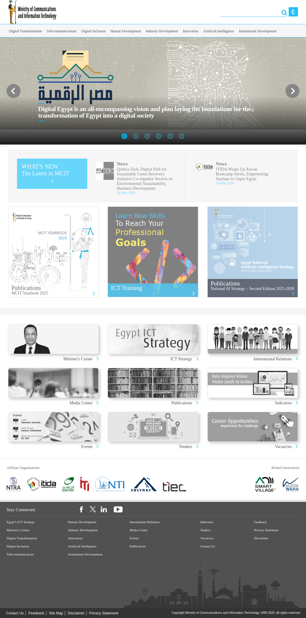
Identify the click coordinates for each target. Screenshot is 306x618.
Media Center (81, 403)
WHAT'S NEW (46, 170)
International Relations (273, 359)
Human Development (125, 31)
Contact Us (207, 546)
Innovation (190, 31)
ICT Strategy (181, 359)
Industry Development (162, 31)
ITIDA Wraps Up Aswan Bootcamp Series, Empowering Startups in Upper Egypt (242, 174)
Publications (182, 403)
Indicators (284, 403)
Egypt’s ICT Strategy (21, 522)
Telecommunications (61, 31)
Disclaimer (261, 538)
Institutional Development (257, 31)
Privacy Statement (266, 530)
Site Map (56, 613)
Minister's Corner (78, 359)
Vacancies (283, 446)
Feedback (260, 522)
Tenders (185, 446)
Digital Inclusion (93, 31)
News (122, 163)
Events (87, 446)
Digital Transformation (25, 31)
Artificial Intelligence (218, 31)
